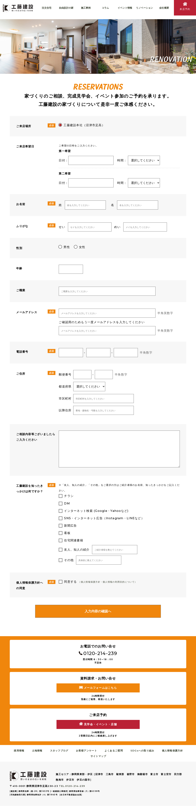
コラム (105, 7)
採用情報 (22, 753)
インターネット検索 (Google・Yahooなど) (96, 511)
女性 (82, 247)
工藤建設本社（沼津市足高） (84, 125)
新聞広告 (70, 525)
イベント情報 (125, 7)
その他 (69, 560)
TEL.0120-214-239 (72, 789)
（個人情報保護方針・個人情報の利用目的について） (109, 581)
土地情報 (40, 753)
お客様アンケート (86, 753)
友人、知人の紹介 (76, 549)
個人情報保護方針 (169, 753)
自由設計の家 (66, 7)
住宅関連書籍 (73, 540)
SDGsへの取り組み (141, 753)
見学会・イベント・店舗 (98, 727)
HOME (166, 67)
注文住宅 (47, 7)
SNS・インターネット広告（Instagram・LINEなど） (104, 518)
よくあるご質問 (113, 753)
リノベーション (144, 7)
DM (67, 503)
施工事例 (86, 7)
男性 (66, 247)
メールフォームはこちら (98, 690)
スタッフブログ (61, 753)
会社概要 (164, 7)
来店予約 (185, 7)
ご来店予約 (182, 67)
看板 (67, 533)
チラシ (69, 496)
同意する (70, 581)
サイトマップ (99, 759)
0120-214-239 (98, 654)
